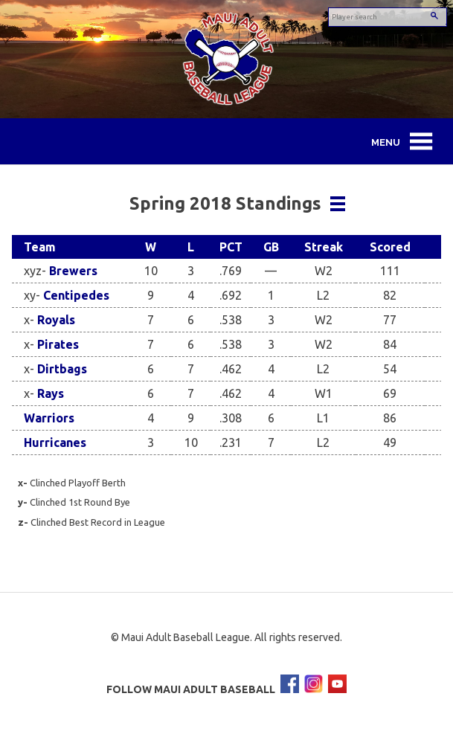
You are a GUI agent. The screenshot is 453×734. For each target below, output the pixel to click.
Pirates (58, 344)
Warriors (49, 418)
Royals (56, 319)
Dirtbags (62, 369)
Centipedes (76, 295)
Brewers (73, 270)
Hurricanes (55, 442)
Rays (50, 393)
